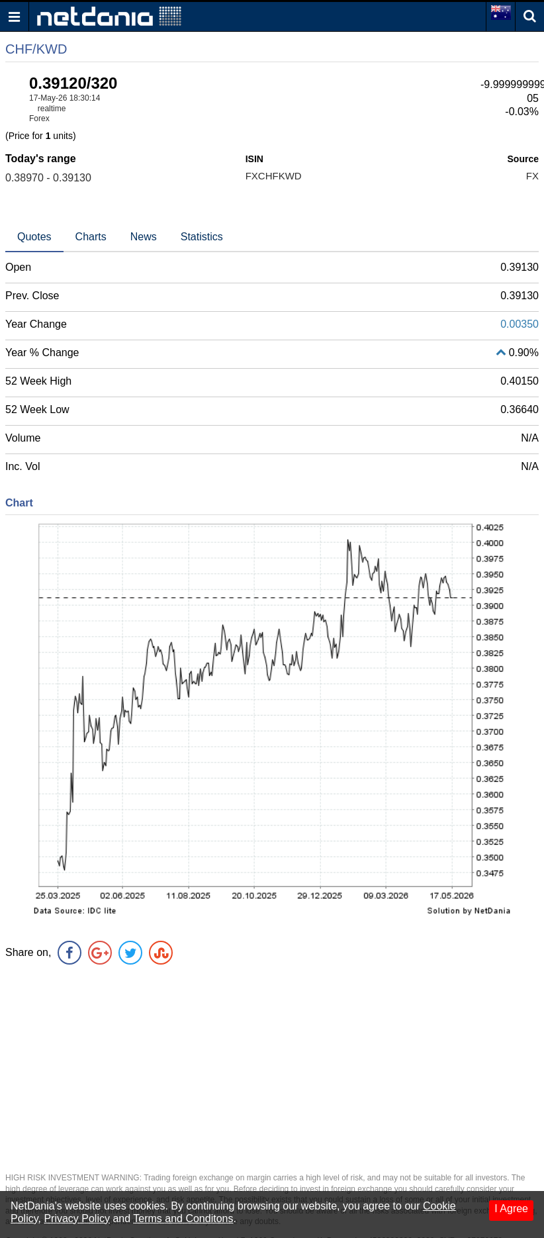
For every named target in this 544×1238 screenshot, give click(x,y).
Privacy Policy (77, 1218)
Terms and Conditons (183, 1218)
